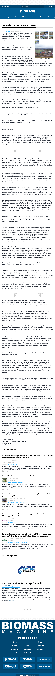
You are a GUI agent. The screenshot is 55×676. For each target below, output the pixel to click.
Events (39, 17)
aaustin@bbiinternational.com (10, 445)
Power (21, 482)
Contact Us (27, 653)
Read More (5, 471)
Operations (20, 502)
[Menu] (2, 6)
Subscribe (27, 649)
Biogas (10, 464)
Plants (24, 17)
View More (11, 600)
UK (18, 482)
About (15, 653)
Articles (18, 17)
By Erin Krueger (13, 478)
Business (14, 464)
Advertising (40, 653)
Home (2, 17)
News (27, 642)
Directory (51, 17)
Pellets (10, 482)
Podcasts (32, 17)
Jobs (45, 17)
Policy (28, 542)
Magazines (9, 17)
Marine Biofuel (16, 542)
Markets (23, 542)
